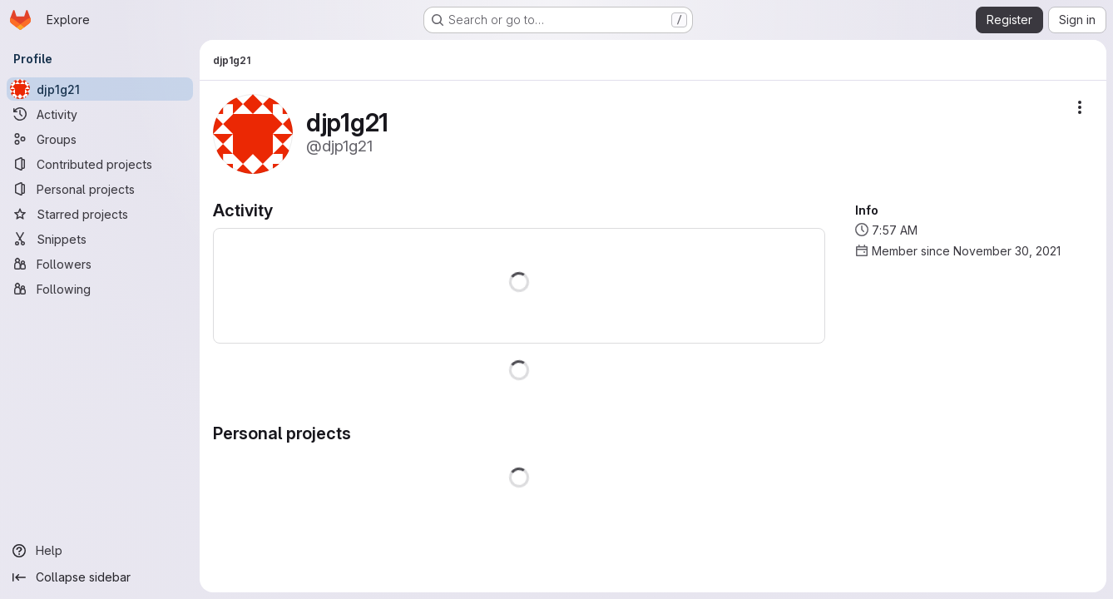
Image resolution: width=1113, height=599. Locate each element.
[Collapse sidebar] (100, 577)
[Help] (100, 550)
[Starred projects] (100, 213)
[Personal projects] (100, 188)
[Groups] (100, 139)
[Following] (100, 288)
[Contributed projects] (100, 164)
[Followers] (100, 263)
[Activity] (100, 114)
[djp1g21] (100, 89)
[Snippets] (100, 238)
